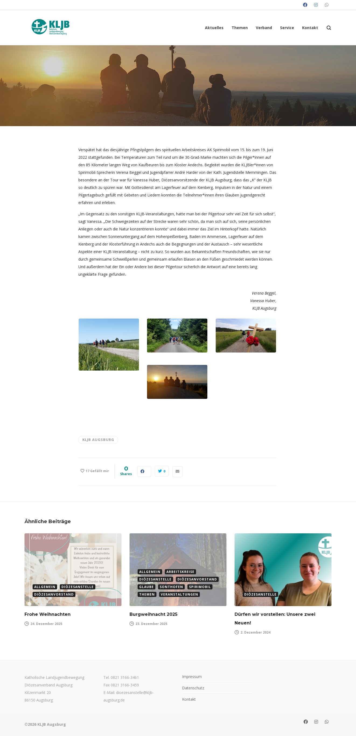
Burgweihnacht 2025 (153, 614)
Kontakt (189, 699)
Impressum (192, 676)
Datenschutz (193, 687)
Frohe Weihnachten (48, 614)
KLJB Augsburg (98, 439)
